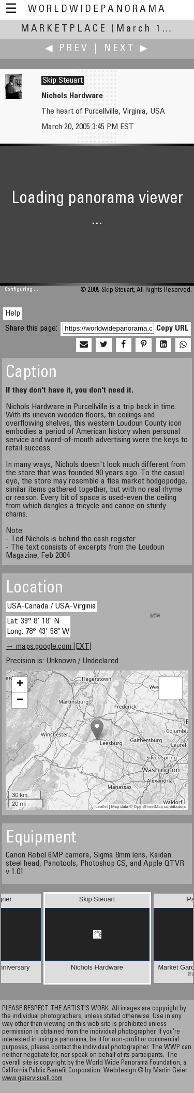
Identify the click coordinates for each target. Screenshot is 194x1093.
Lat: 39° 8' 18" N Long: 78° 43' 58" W (38, 626)
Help (12, 313)
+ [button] (20, 684)
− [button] (20, 700)
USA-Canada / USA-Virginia (51, 606)
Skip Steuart (62, 80)
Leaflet (101, 806)
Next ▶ (127, 49)
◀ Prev (67, 49)
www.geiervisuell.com (32, 1078)
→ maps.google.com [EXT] (49, 647)
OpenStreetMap (147, 806)
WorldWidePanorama (97, 9)
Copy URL (172, 328)
